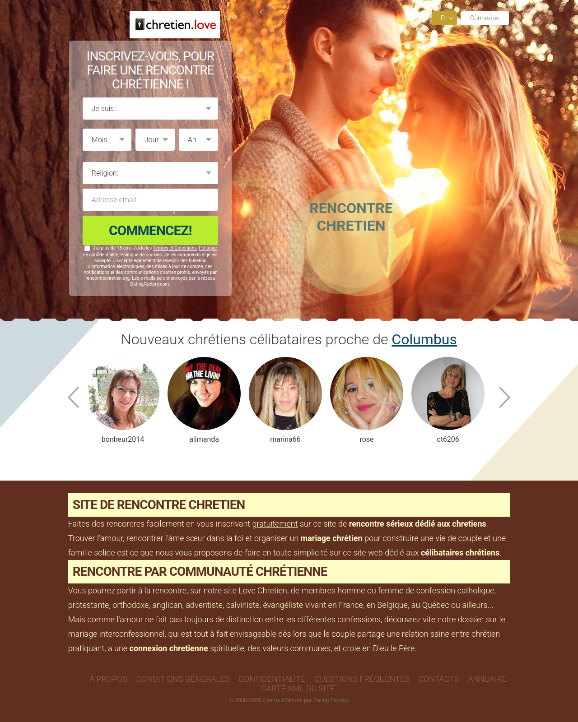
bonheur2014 (122, 439)
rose (366, 439)
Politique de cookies (141, 255)
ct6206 (448, 439)
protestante (88, 605)
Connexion (484, 18)
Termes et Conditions (175, 248)
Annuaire (487, 679)
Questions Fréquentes (362, 679)
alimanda (204, 439)
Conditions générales (183, 679)
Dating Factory (331, 700)
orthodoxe (130, 605)
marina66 (285, 439)
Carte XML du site (298, 688)
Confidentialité (271, 679)
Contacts (438, 679)
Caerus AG (275, 700)
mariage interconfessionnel (116, 634)
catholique (475, 590)
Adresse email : (150, 200)
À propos (108, 679)
